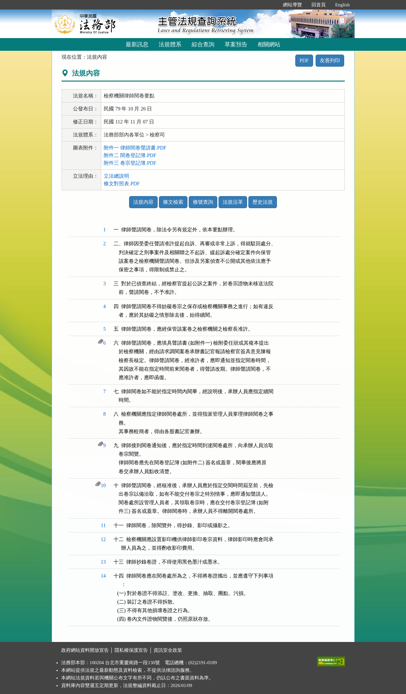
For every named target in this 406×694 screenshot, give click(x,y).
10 (103, 485)
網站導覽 (292, 4)
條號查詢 (203, 202)
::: (271, 4)
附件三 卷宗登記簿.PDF (130, 163)
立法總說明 (116, 176)
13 (103, 562)
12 (103, 539)
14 (103, 575)
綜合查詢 (203, 44)
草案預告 (236, 44)
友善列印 (330, 60)
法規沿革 (233, 202)
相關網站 (269, 44)
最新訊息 (137, 44)
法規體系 (170, 44)
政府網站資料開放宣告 (85, 650)
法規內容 (143, 202)
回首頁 (318, 4)
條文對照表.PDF (122, 183)
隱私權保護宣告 (131, 650)
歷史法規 (262, 202)
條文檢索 (173, 202)
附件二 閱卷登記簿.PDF (130, 155)
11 (103, 525)
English (342, 4)
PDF (304, 60)
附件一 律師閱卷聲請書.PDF (135, 147)
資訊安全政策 (168, 650)
